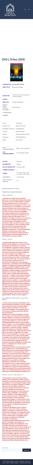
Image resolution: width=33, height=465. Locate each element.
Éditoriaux (22, 461)
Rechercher (5, 447)
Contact (17, 461)
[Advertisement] (16, 36)
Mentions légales (14, 462)
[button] (25, 9)
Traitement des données (25, 462)
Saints (8, 462)
